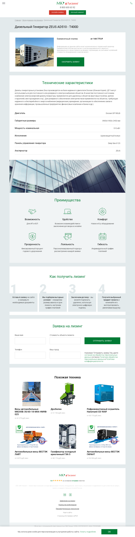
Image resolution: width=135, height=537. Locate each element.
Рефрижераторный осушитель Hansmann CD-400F (103, 410)
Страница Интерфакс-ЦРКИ (67, 516)
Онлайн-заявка (58, 12)
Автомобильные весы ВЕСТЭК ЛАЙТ (31, 453)
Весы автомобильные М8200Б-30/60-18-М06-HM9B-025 (31, 412)
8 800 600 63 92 (67, 7)
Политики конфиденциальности (99, 360)
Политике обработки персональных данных (100, 358)
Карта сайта (67, 512)
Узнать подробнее (88, 532)
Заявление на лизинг (67, 501)
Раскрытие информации (67, 505)
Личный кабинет (77, 12)
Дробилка (56, 409)
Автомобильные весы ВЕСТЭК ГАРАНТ (103, 453)
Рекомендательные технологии (67, 509)
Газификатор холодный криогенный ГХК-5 (63, 453)
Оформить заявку (69, 62)
